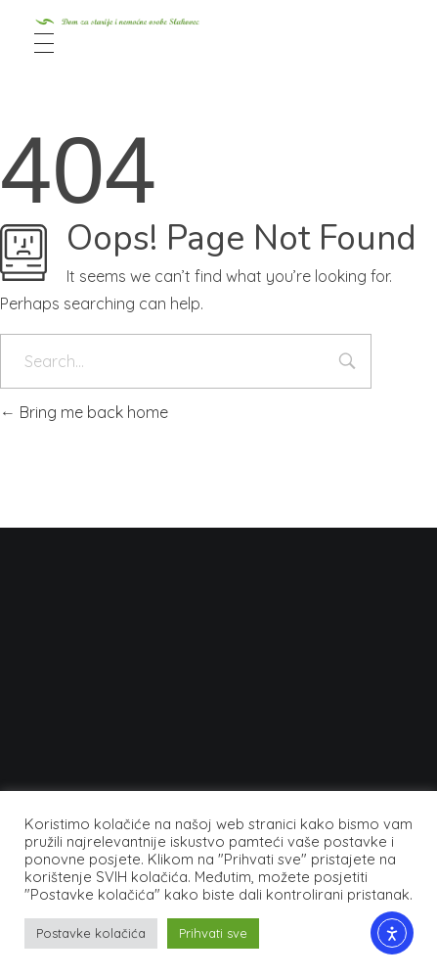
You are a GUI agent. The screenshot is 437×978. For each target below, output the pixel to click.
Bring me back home (84, 412)
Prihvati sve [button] (213, 933)
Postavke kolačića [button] (91, 933)
